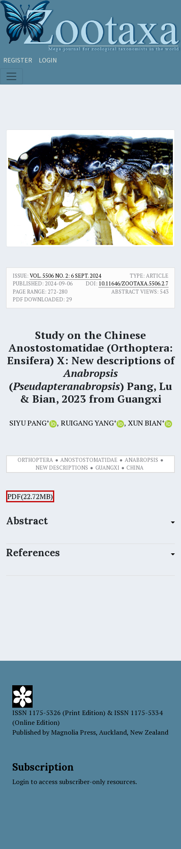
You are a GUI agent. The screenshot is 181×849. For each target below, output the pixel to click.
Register (17, 60)
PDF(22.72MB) (30, 496)
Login (48, 60)
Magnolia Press (73, 732)
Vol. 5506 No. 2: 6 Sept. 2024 (65, 275)
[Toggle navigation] (11, 76)
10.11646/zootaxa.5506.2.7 (133, 283)
